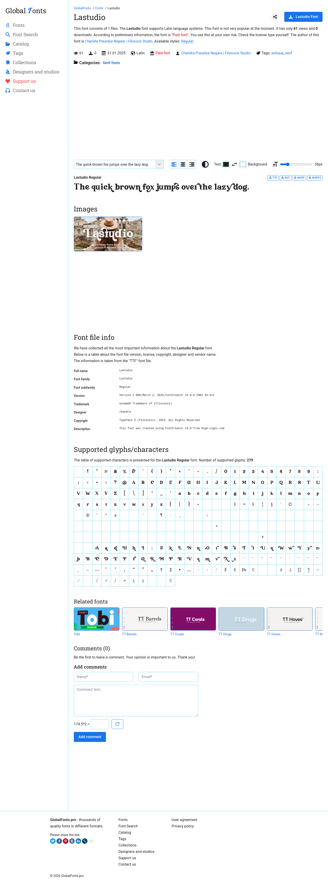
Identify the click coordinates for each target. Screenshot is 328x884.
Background (253, 164)
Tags (122, 839)
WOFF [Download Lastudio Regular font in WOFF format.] (299, 177)
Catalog (124, 832)
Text (222, 164)
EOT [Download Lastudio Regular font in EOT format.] (285, 177)
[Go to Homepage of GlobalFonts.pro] (83, 8)
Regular (187, 41)
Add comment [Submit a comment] (89, 737)
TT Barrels (129, 634)
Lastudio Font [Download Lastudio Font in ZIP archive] (303, 17)
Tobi (77, 634)
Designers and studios (136, 851)
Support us (127, 858)
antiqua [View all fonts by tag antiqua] (277, 53)
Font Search (128, 826)
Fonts (123, 820)
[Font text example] (114, 164)
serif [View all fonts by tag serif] (288, 53)
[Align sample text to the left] (174, 164)
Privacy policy (183, 826)
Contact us (127, 864)
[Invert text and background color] (234, 164)
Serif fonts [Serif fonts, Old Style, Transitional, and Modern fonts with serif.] (111, 63)
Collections (127, 845)
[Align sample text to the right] (191, 164)
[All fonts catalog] (99, 8)
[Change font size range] (296, 164)
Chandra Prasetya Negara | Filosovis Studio (119, 41)
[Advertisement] (34, 171)
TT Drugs (225, 634)
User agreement (184, 820)
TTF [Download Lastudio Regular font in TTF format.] (273, 177)
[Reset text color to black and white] (205, 164)
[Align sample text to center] (182, 164)
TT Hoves (273, 634)
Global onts (25, 10)
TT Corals (177, 634)
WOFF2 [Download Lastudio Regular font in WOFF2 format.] (315, 177)
